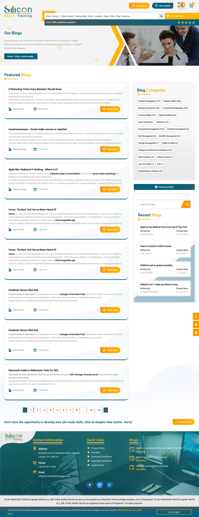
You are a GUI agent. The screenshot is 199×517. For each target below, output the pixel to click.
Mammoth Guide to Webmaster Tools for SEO (33, 370)
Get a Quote (162, 5)
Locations (98, 16)
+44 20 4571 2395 (174, 16)
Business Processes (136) (148, 108)
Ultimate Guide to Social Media (65, 173)
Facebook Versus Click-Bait (23, 289)
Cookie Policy (97, 465)
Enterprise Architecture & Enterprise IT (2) (155, 150)
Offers (112, 16)
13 (91, 410)
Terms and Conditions (101, 456)
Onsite (90, 16)
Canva (12, 213)
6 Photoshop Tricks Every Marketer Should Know (35, 89)
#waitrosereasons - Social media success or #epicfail (38, 129)
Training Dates (81, 16)
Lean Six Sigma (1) (146, 164)
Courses (56, 16)
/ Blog (17, 56)
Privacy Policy (98, 448)
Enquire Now (184, 421)
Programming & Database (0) (150, 171)
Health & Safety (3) (170, 143)
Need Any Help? (164, 187)
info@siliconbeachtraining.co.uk (54, 476)
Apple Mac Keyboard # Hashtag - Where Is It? (33, 169)
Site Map (95, 452)
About (106, 16)
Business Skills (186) (172, 101)
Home (48, 16)
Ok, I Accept (173, 512)
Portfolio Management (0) (178, 129)
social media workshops (104, 173)
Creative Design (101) (147, 115)
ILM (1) (160, 164)
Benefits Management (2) (169, 136)
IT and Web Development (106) (175, 108)
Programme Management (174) (151, 129)
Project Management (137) (149, 101)
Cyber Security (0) (145, 122)
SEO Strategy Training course (83, 374)
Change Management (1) (148, 143)
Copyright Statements (101, 460)
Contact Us (139, 5)
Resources (125, 16)
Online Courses (67, 16)
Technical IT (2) (162, 122)
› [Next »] (105, 410)
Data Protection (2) (146, 157)
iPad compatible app (65, 220)
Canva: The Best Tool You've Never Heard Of (32, 209)
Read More (110, 109)
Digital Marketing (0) (167, 115)
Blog (118, 16)
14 (99, 410)
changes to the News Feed (72, 294)
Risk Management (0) (147, 136)
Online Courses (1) (164, 157)
